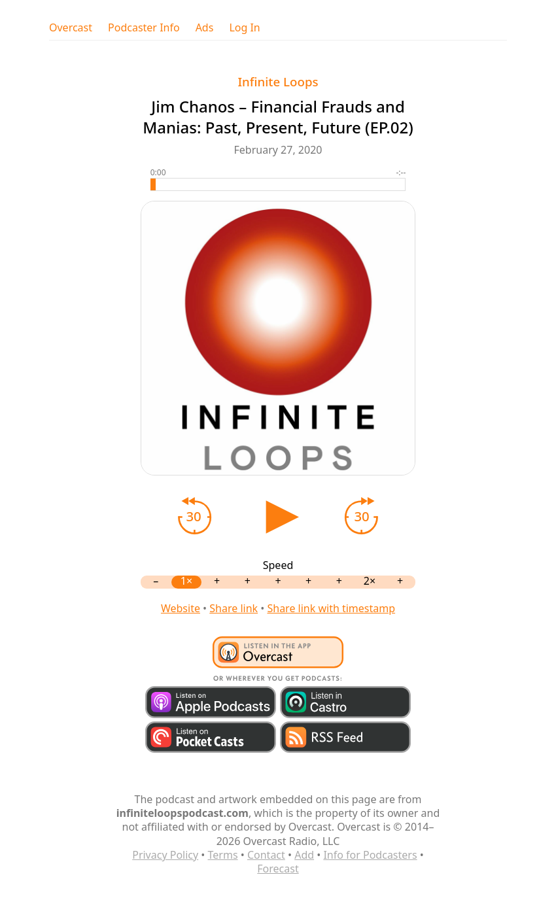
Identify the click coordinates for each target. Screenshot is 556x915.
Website (180, 608)
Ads (205, 28)
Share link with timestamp (331, 608)
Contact (266, 855)
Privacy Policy (165, 855)
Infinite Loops (277, 81)
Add (304, 855)
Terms (223, 855)
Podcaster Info (144, 28)
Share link (233, 608)
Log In (244, 28)
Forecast (277, 868)
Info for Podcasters (370, 855)
